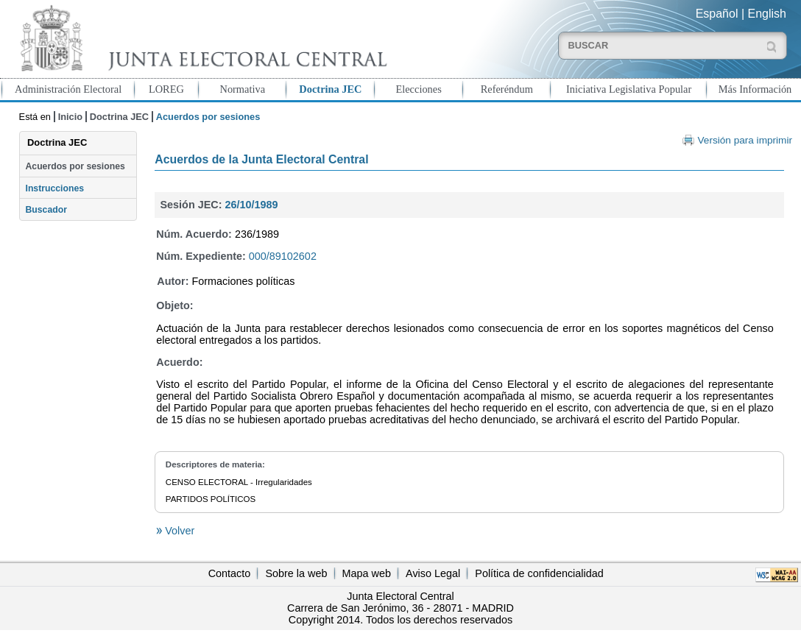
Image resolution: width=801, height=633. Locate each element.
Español (717, 13)
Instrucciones (55, 188)
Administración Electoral (68, 89)
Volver (178, 531)
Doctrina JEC (330, 89)
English (767, 13)
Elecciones (418, 89)
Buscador (46, 210)
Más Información (755, 89)
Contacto (229, 573)
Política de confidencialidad (539, 573)
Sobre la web (296, 573)
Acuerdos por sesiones (75, 166)
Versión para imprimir (745, 140)
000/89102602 (283, 256)
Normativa (242, 89)
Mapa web (366, 573)
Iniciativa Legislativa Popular (628, 89)
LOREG (166, 89)
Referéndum (507, 89)
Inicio (70, 116)
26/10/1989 (251, 205)
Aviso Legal (433, 573)
